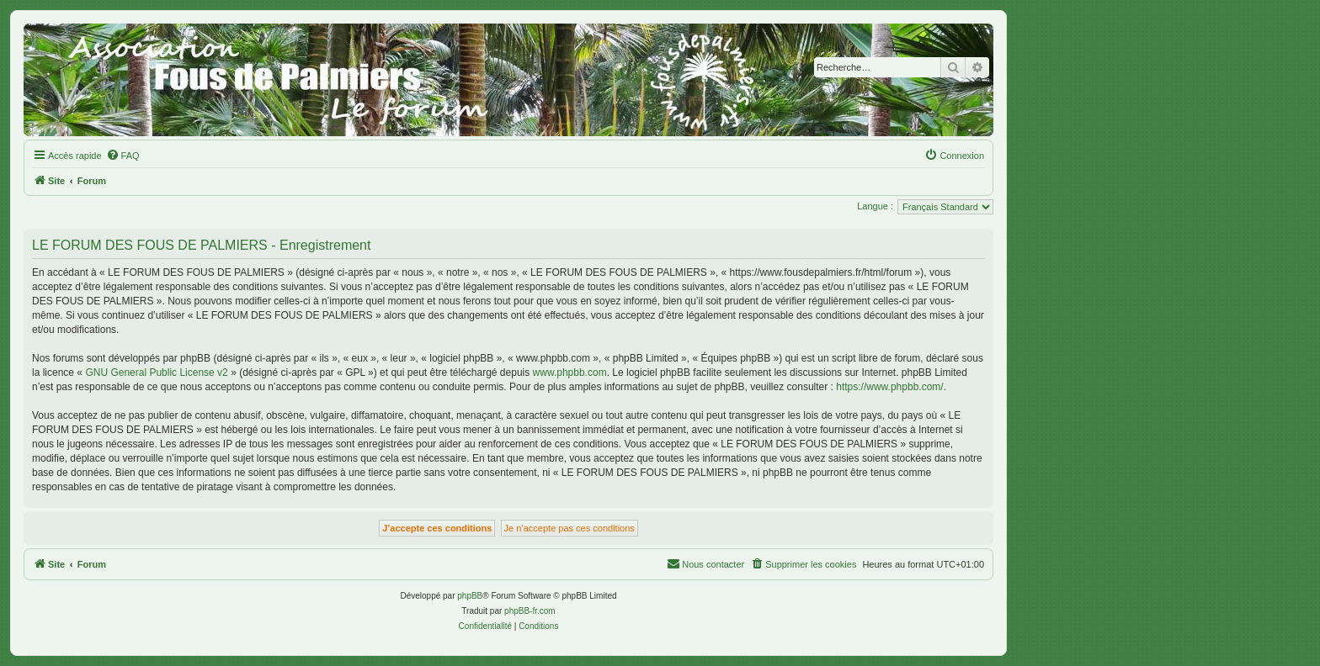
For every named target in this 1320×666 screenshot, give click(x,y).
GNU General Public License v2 (156, 372)
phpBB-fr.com (530, 611)
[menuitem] (123, 155)
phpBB (469, 595)
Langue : (875, 206)
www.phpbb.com (570, 372)
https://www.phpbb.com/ (889, 387)
